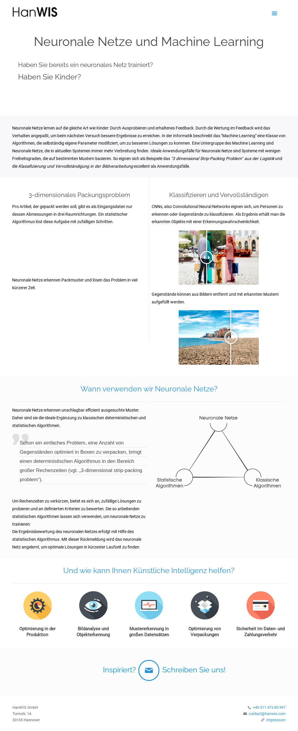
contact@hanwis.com (267, 713)
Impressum (276, 720)
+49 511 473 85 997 (269, 707)
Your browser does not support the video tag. (79, 250)
